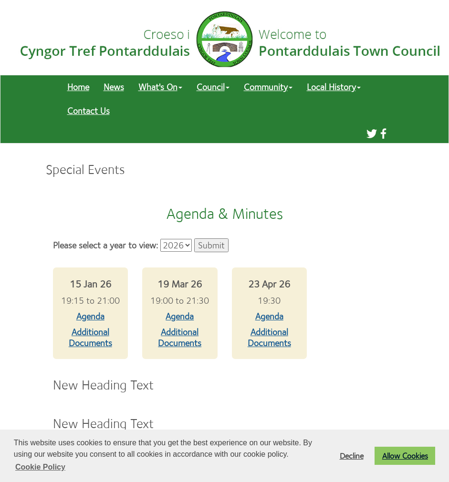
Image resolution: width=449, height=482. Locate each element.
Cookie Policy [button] (40, 467)
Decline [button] (352, 456)
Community (268, 87)
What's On (160, 87)
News (114, 87)
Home (78, 87)
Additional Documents (90, 338)
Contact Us (88, 110)
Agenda (90, 316)
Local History (334, 87)
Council (213, 87)
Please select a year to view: (105, 245)
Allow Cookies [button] (405, 456)
